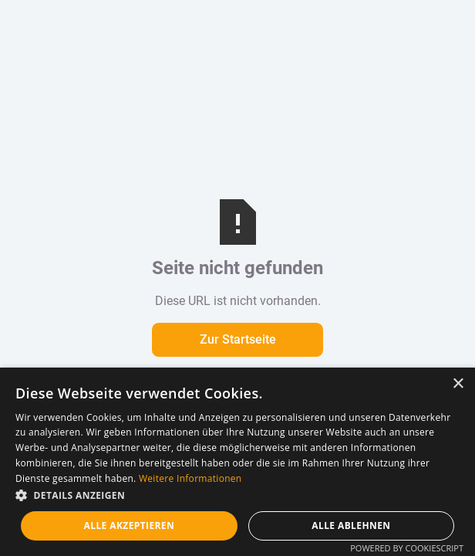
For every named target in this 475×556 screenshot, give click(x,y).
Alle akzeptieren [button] (129, 525)
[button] (237, 495)
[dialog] (237, 462)
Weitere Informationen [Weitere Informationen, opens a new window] (190, 478)
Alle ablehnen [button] (351, 525)
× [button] (457, 384)
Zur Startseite (238, 339)
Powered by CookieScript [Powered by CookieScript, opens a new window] (406, 548)
